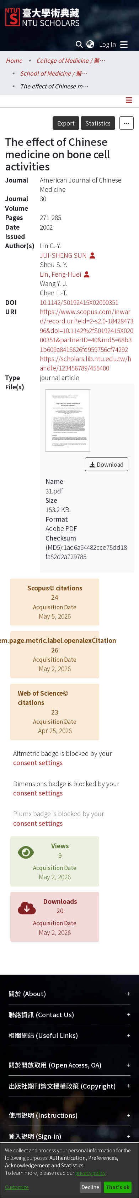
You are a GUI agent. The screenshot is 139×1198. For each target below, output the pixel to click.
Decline (90, 1187)
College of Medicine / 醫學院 (71, 60)
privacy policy (90, 1172)
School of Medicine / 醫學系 (55, 73)
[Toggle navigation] (124, 44)
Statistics (98, 123)
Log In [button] (108, 44)
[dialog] (69, 1170)
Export (66, 123)
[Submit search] (79, 44)
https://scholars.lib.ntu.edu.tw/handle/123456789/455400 (85, 363)
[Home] (42, 14)
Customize (17, 1187)
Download (107, 464)
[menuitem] (91, 44)
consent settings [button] (38, 762)
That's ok (117, 1187)
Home (14, 60)
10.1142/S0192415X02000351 (79, 302)
